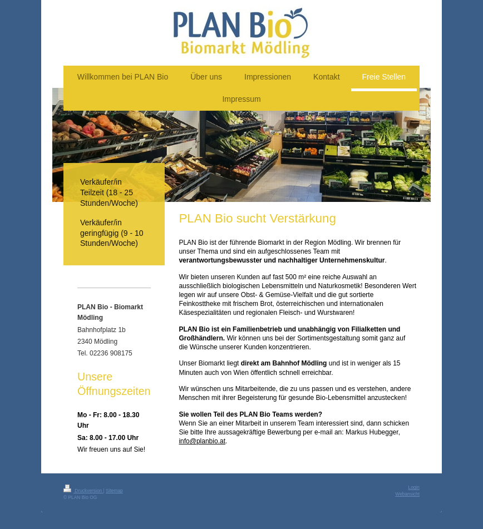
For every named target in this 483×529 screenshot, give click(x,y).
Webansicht (407, 494)
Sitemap (114, 490)
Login (414, 487)
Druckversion (83, 490)
